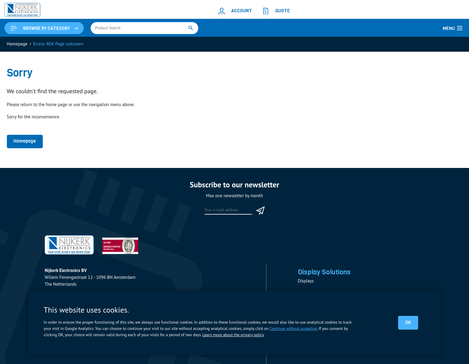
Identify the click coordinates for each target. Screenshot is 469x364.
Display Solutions (324, 271)
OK (408, 322)
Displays (306, 281)
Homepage (24, 141)
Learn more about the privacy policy (233, 334)
